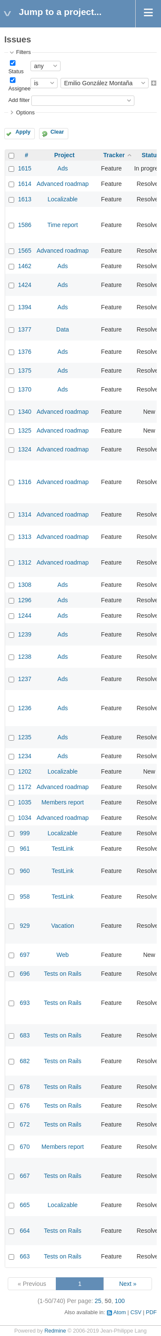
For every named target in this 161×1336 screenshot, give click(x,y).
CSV (136, 1312)
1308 (24, 584)
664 (25, 1230)
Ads (63, 168)
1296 (24, 600)
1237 (24, 678)
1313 (24, 536)
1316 (24, 481)
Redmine (55, 1331)
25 (98, 1300)
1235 (24, 737)
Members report (62, 802)
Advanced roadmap (62, 183)
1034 (24, 817)
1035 (24, 802)
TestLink (62, 848)
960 (25, 870)
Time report (62, 224)
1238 (24, 656)
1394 (24, 307)
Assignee (19, 89)
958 (25, 896)
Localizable (63, 199)
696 (25, 973)
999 (25, 833)
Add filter (19, 100)
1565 (24, 250)
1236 (24, 708)
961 (25, 848)
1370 (24, 389)
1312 (24, 562)
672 (25, 1124)
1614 (24, 183)
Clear (57, 132)
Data (62, 329)
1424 (24, 284)
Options (25, 113)
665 (25, 1205)
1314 (24, 514)
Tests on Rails (62, 973)
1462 (24, 266)
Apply (22, 132)
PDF (151, 1312)
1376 (24, 351)
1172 (24, 786)
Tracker (114, 155)
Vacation (62, 925)
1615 (24, 168)
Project (64, 155)
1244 (24, 615)
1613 (24, 199)
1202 (24, 771)
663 (25, 1256)
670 (25, 1146)
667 (25, 1175)
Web (63, 954)
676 (25, 1105)
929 (25, 925)
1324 (24, 449)
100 (120, 1300)
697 (25, 954)
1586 (24, 224)
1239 (24, 634)
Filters (23, 52)
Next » (127, 1283)
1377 (24, 329)
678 (25, 1086)
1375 (24, 370)
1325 (24, 430)
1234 (24, 756)
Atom (119, 1312)
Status (16, 72)
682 (25, 1061)
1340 (24, 411)
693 (25, 1002)
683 (25, 1035)
